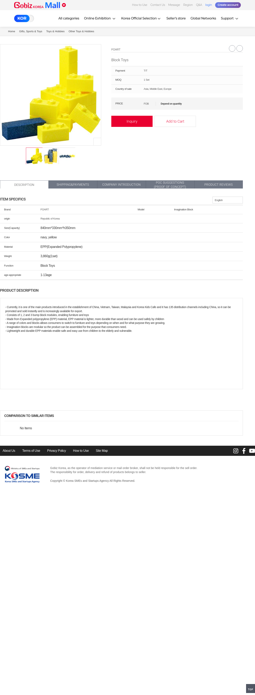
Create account (228, 5)
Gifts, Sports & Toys (30, 31)
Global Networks (203, 18)
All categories (68, 18)
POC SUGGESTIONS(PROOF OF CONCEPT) (170, 185)
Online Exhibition (100, 18)
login (208, 5)
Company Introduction (121, 184)
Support (230, 18)
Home (11, 31)
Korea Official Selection (141, 18)
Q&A (199, 5)
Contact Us (157, 5)
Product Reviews (218, 184)
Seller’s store (176, 18)
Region (188, 5)
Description (24, 185)
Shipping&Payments (73, 184)
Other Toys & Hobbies (81, 31)
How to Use (139, 5)
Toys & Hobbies (55, 31)
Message (174, 5)
